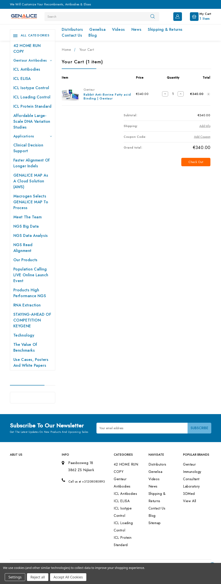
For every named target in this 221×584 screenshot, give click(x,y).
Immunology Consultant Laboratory (192, 479)
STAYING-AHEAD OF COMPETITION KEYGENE (32, 320)
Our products (25, 260)
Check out (195, 162)
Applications (32, 136)
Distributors (72, 29)
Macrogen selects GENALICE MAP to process (30, 202)
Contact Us (72, 35)
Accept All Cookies (68, 577)
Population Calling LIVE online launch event (30, 275)
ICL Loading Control (32, 97)
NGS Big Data (26, 226)
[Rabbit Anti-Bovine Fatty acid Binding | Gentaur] (173, 94)
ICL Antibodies (26, 69)
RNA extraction (27, 305)
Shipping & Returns (165, 29)
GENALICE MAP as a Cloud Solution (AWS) (30, 181)
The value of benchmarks (25, 347)
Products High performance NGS (29, 293)
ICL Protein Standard (32, 106)
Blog (92, 35)
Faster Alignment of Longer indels (31, 163)
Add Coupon (202, 137)
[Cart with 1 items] (197, 16)
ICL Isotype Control (31, 88)
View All (189, 501)
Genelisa (97, 29)
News (136, 29)
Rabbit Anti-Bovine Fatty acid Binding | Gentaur (107, 96)
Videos (118, 29)
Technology (24, 335)
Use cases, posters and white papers (31, 362)
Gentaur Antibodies (32, 60)
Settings (15, 577)
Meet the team (27, 217)
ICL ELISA (22, 78)
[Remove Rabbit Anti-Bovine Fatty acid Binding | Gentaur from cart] (208, 94)
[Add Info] (204, 126)
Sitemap (154, 522)
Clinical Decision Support (28, 148)
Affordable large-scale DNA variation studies (31, 121)
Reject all (37, 577)
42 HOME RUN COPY (27, 48)
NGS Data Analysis (30, 235)
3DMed (189, 493)
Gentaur (189, 464)
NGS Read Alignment (23, 247)
